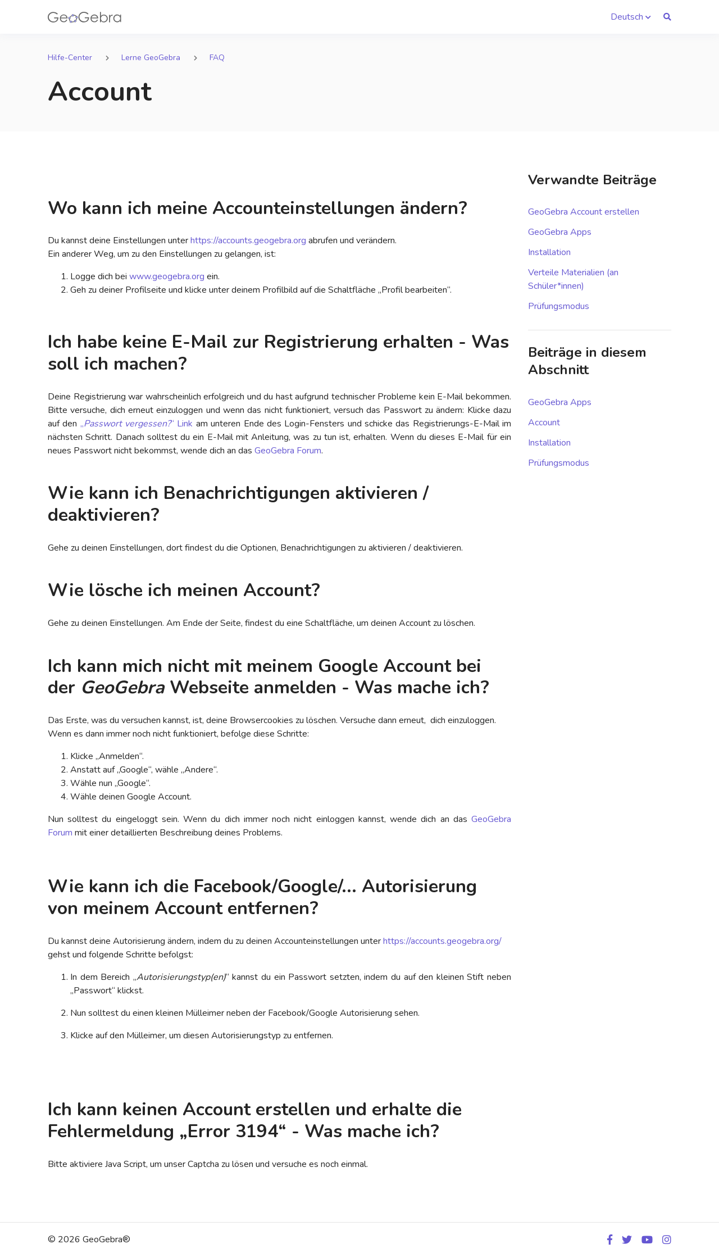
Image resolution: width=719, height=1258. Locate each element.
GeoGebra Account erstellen (583, 212)
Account (544, 422)
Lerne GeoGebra (150, 57)
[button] (631, 17)
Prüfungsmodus (558, 306)
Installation (549, 252)
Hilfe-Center (70, 57)
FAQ (217, 57)
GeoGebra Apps (559, 232)
